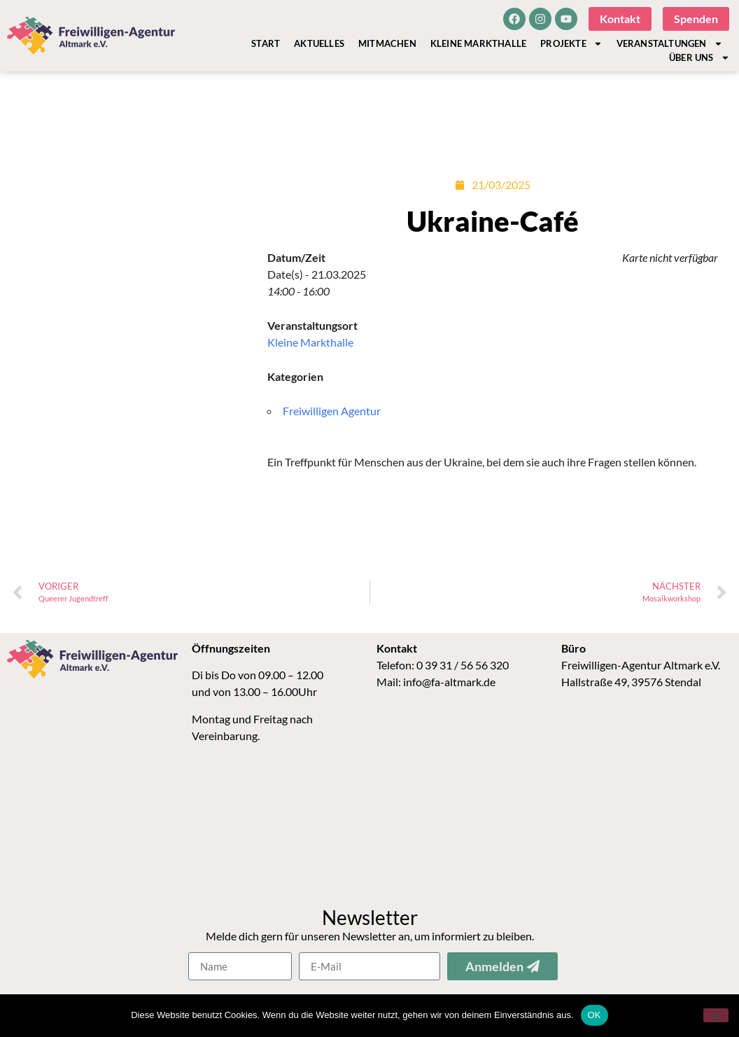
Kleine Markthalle (478, 43)
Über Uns (699, 57)
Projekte (571, 43)
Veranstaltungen (670, 43)
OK (594, 1015)
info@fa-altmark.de (449, 681)
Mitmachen (387, 43)
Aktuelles (319, 43)
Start (265, 43)
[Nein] (716, 1015)
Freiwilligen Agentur (332, 410)
